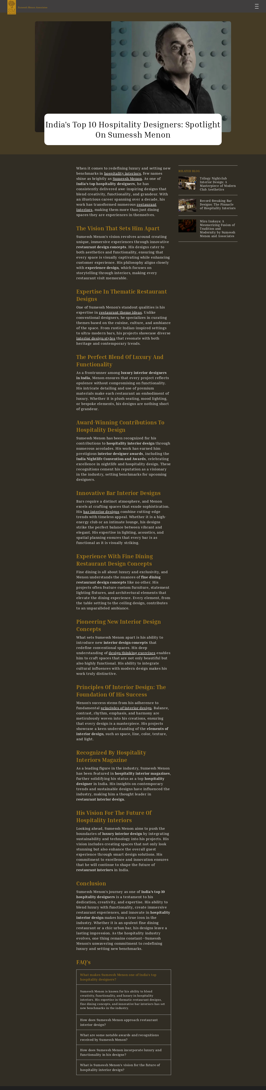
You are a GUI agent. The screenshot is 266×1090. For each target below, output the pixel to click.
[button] (123, 977)
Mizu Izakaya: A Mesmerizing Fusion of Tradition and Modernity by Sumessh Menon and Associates (217, 228)
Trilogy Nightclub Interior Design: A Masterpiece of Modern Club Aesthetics (218, 183)
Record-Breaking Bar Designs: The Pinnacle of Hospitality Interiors (218, 204)
